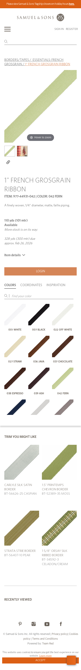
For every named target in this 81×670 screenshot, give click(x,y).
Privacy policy (60, 634)
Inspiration (55, 285)
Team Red (48, 643)
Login (40, 271)
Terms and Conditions (45, 638)
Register (72, 29)
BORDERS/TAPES (16, 60)
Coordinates (31, 285)
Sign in (59, 29)
